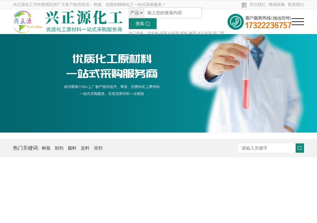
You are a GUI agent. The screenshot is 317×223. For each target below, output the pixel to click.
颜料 (72, 148)
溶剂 (98, 148)
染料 (85, 148)
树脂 (46, 148)
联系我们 (296, 4)
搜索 (143, 23)
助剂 (59, 148)
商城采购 (277, 4)
